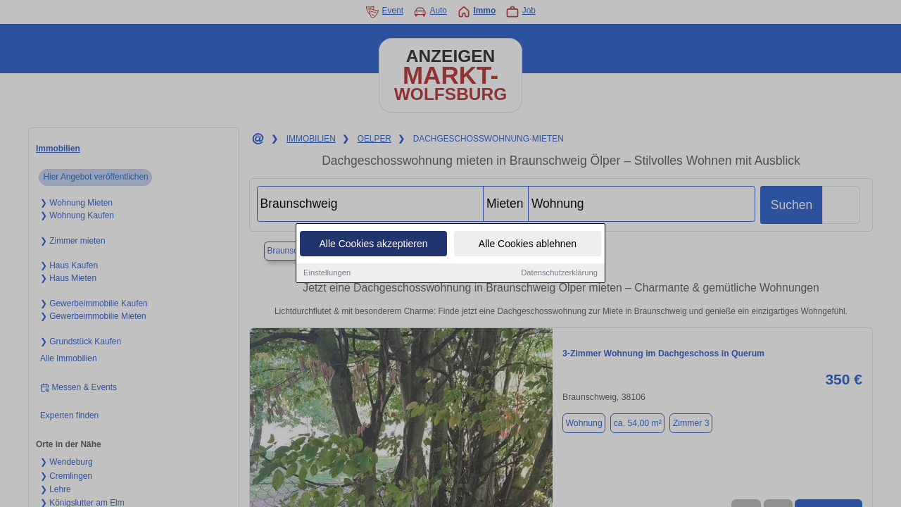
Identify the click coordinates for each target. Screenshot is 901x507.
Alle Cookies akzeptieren (373, 245)
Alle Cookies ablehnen (527, 245)
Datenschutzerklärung (559, 274)
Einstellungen (327, 274)
